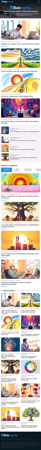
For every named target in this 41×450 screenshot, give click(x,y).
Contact (13, 439)
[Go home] (7, 2)
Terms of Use (20, 439)
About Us (3, 439)
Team (8, 439)
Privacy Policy (28, 439)
